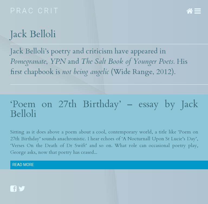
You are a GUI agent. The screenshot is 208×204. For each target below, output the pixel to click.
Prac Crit (34, 11)
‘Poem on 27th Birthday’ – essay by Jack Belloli (104, 108)
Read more (23, 164)
